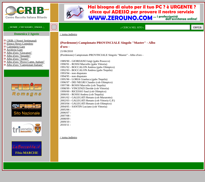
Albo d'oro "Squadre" (19, 55)
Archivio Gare (15, 49)
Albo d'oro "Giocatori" (19, 52)
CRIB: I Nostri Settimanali (22, 40)
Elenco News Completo (20, 43)
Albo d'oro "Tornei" (18, 58)
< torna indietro (68, 34)
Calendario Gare (16, 46)
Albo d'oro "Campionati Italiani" (25, 64)
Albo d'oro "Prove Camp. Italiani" (26, 61)
